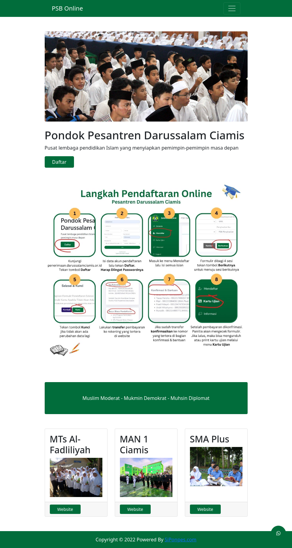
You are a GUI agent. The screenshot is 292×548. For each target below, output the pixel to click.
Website (65, 509)
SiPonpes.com (180, 539)
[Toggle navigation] (231, 8)
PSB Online (67, 8)
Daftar (59, 162)
